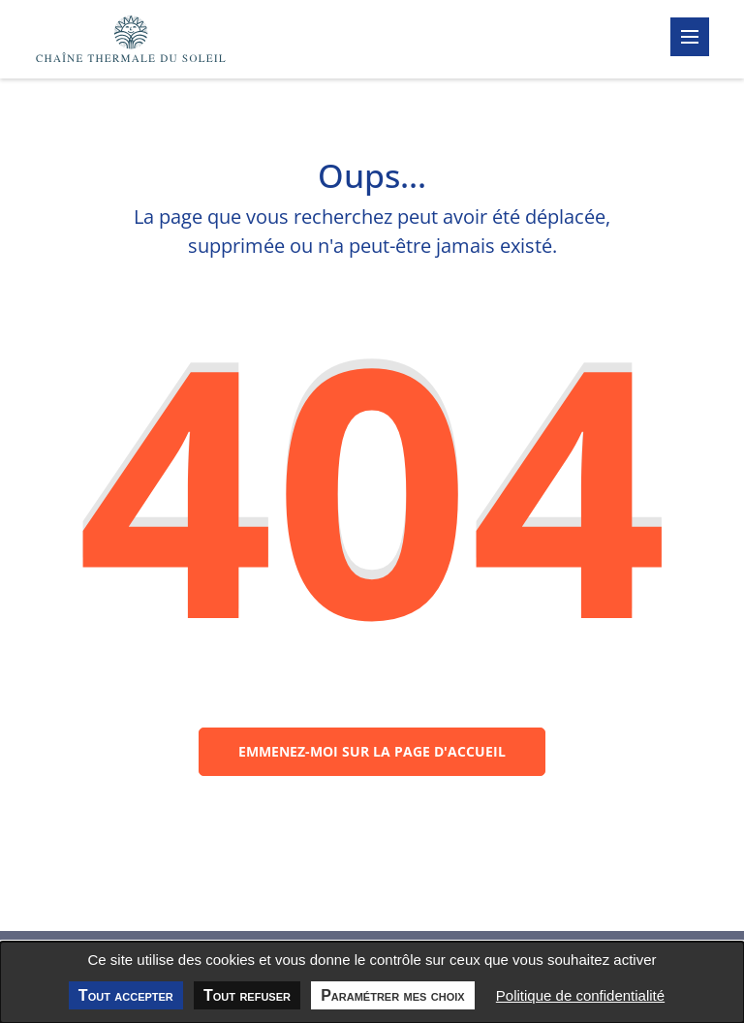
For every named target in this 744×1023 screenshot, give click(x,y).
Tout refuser (247, 995)
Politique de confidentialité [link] (580, 995)
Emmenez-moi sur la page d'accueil (372, 751)
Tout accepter (125, 995)
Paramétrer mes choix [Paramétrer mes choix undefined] (393, 995)
